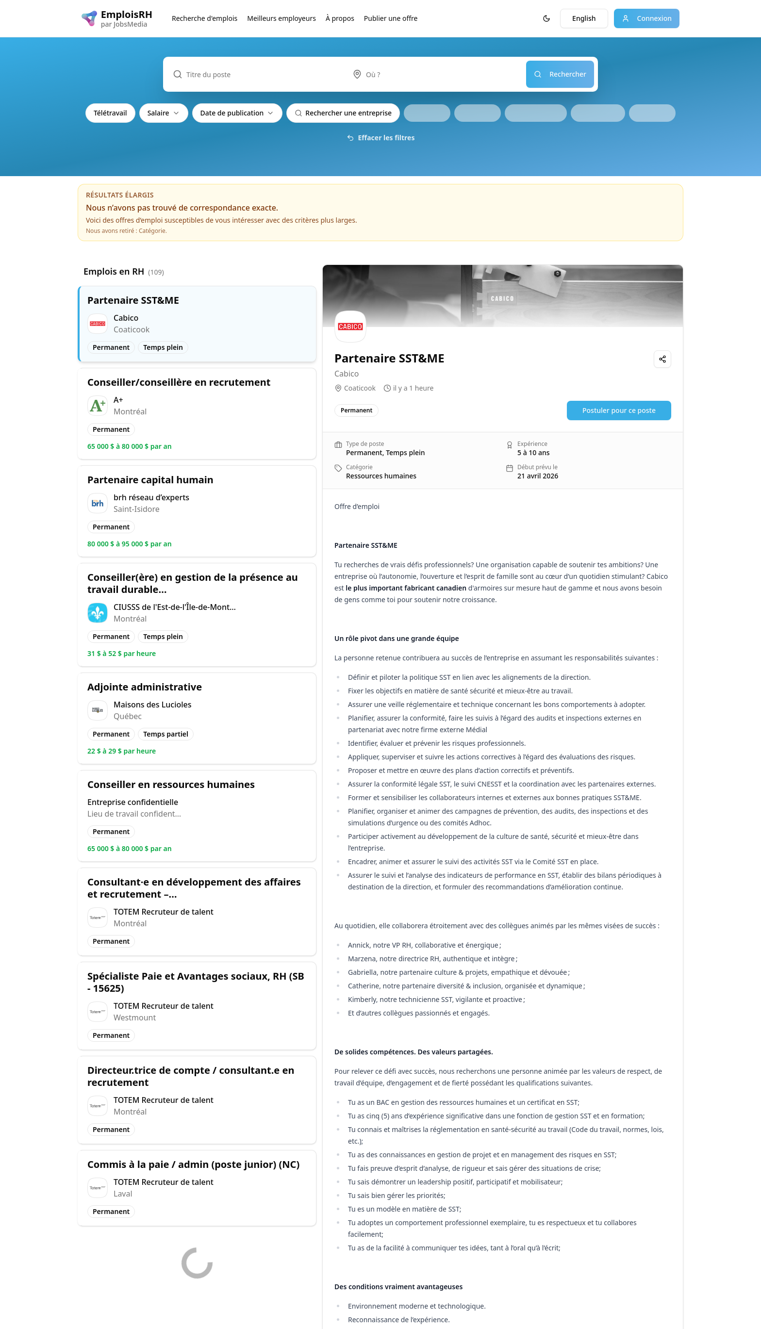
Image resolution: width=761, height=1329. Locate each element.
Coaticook (360, 388)
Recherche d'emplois (204, 18)
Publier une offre (391, 18)
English (584, 18)
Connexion (647, 18)
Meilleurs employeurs (281, 18)
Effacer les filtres (381, 137)
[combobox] (434, 74)
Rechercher (560, 74)
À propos (340, 18)
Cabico (346, 373)
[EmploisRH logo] (117, 18)
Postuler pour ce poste (619, 410)
